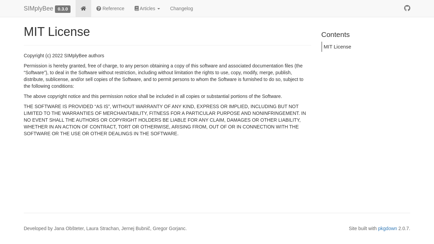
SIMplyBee (38, 8)
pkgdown (387, 228)
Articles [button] (147, 8)
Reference (110, 8)
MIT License (337, 46)
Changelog (181, 8)
